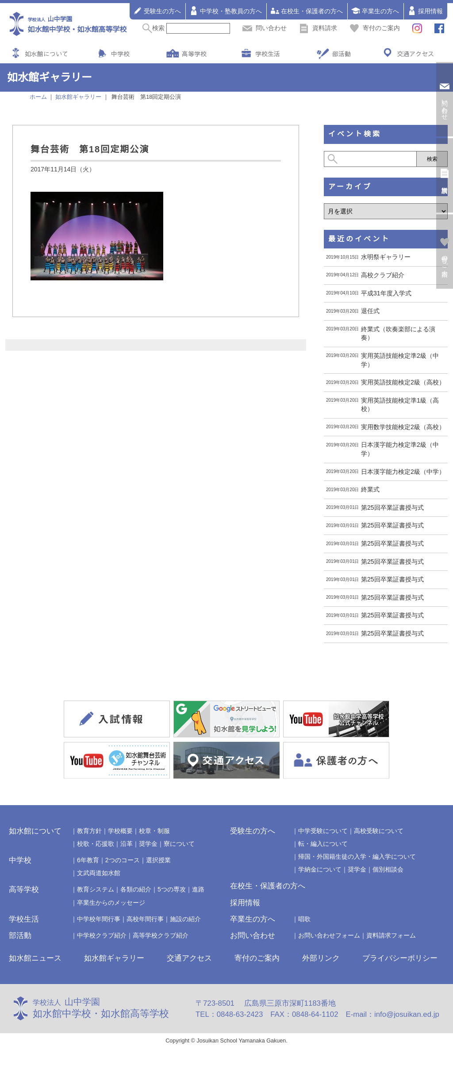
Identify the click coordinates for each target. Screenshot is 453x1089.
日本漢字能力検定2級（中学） (403, 471)
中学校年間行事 (98, 918)
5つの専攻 (171, 889)
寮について (179, 843)
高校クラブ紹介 (382, 275)
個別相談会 (387, 869)
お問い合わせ (252, 935)
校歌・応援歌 (95, 843)
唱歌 (304, 918)
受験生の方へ (157, 10)
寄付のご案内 (374, 27)
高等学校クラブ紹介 (160, 935)
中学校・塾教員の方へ (225, 10)
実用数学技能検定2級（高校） (403, 426)
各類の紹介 (135, 889)
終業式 (370, 489)
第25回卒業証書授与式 (392, 507)
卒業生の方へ (375, 10)
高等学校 (194, 53)
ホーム (38, 97)
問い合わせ (264, 27)
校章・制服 (154, 830)
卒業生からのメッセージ (111, 902)
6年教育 (88, 860)
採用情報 (425, 10)
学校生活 (267, 53)
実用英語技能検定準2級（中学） (400, 360)
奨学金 (148, 843)
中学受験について (323, 830)
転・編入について (323, 843)
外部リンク (321, 958)
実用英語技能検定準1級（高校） (400, 405)
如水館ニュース (35, 958)
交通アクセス (415, 53)
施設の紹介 (185, 918)
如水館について (46, 53)
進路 (198, 889)
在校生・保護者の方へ (306, 10)
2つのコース (122, 860)
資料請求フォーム (391, 935)
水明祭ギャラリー (386, 256)
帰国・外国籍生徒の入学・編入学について (357, 856)
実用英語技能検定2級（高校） (403, 382)
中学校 (120, 53)
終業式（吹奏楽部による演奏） (398, 333)
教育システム (95, 889)
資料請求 (318, 27)
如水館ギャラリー (114, 958)
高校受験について (378, 830)
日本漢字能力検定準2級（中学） (400, 449)
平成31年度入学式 (386, 293)
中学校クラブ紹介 (102, 935)
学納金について (320, 869)
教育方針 (89, 830)
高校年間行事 (145, 918)
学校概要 (120, 830)
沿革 (126, 843)
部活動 (341, 53)
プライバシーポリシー (400, 958)
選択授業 (158, 860)
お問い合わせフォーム (329, 935)
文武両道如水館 (98, 872)
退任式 (370, 310)
